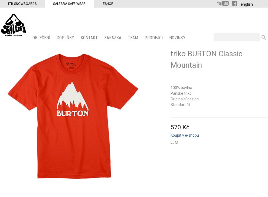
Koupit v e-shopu (185, 135)
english (247, 4)
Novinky (178, 37)
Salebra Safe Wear (69, 4)
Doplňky (66, 37)
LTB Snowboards (22, 4)
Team (133, 37)
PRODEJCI (154, 37)
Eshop (108, 4)
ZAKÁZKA (113, 37)
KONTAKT (90, 37)
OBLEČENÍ (41, 37)
